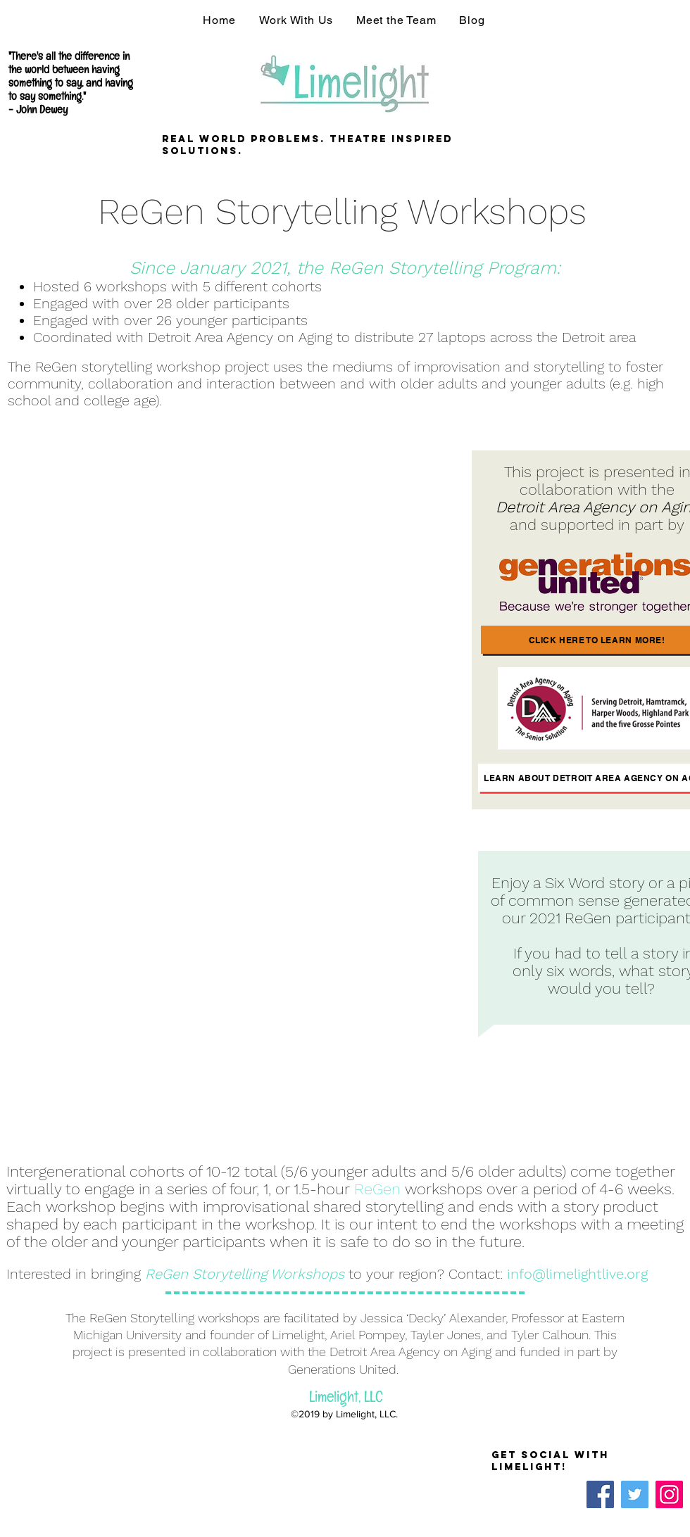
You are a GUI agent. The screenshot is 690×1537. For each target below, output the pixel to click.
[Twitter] (634, 1494)
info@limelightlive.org (577, 1273)
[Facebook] (600, 1494)
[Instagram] (669, 1494)
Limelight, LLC (346, 1399)
